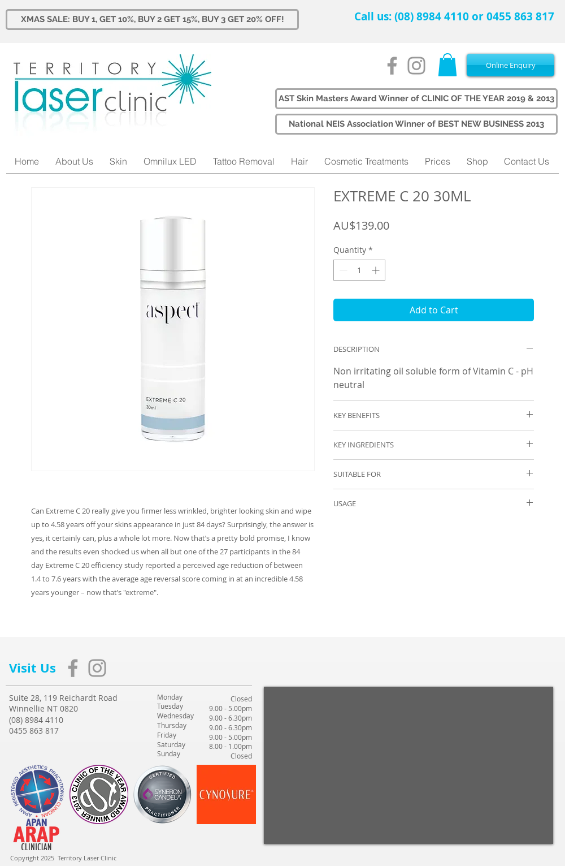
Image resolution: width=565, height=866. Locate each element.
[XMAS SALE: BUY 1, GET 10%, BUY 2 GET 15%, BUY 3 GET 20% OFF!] (152, 19)
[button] (447, 64)
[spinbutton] (359, 270)
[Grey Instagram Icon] (416, 65)
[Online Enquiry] (510, 65)
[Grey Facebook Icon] (392, 65)
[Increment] (377, 270)
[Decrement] (342, 270)
